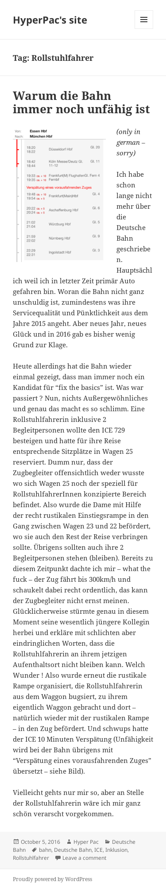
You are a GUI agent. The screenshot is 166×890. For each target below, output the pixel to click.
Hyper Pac (86, 842)
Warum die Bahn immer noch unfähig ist (81, 102)
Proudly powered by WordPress (52, 879)
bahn (45, 850)
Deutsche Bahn (73, 850)
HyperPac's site (50, 19)
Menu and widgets (144, 28)
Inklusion (116, 850)
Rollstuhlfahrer (31, 858)
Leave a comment (84, 858)
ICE (98, 850)
